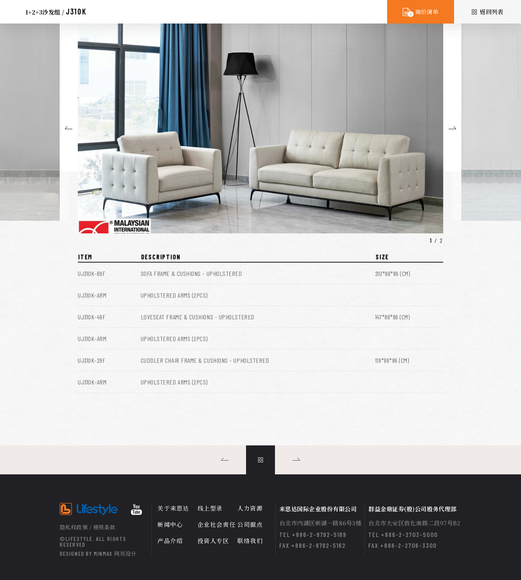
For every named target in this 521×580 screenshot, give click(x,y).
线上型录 (210, 508)
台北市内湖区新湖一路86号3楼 (320, 523)
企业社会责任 (217, 524)
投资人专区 (213, 541)
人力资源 (250, 508)
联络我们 (250, 541)
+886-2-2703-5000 (409, 534)
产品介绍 (170, 541)
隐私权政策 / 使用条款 (87, 527)
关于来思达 (173, 508)
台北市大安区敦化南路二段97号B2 (414, 523)
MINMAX (115, 553)
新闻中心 (170, 524)
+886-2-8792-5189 (319, 534)
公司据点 (250, 524)
